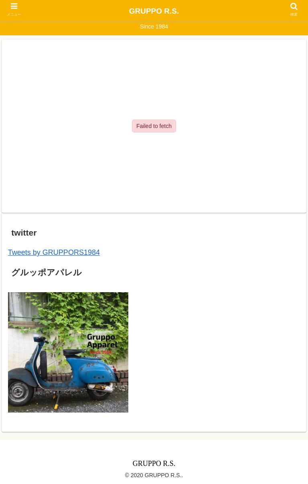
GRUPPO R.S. (154, 11)
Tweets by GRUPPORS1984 (54, 252)
